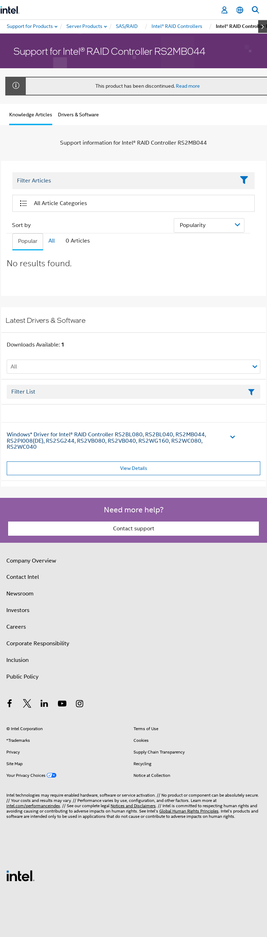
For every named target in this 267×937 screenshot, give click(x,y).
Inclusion (17, 660)
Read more (188, 86)
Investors (17, 610)
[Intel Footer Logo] (20, 875)
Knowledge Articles (30, 114)
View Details (133, 468)
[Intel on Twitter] (27, 704)
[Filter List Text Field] (123, 181)
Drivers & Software (78, 114)
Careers (16, 626)
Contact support (133, 528)
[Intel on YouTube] (62, 704)
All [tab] (51, 240)
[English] (240, 10)
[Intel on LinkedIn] (44, 704)
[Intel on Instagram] (79, 704)
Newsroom (20, 593)
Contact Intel (22, 577)
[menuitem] (85, 26)
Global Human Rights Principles (189, 811)
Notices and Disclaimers (133, 805)
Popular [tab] (27, 241)
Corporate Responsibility (37, 643)
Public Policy (22, 676)
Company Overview (31, 560)
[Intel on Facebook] (10, 704)
